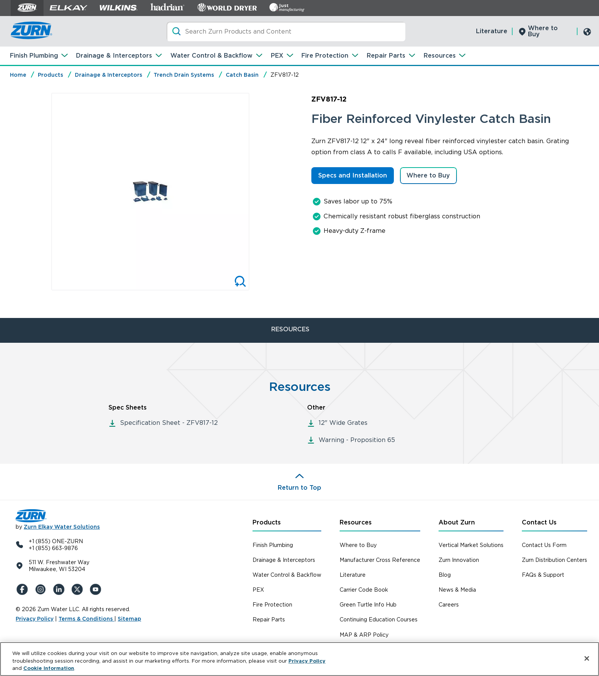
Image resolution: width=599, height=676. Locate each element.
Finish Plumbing (34, 55)
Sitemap (129, 619)
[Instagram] (41, 589)
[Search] (286, 31)
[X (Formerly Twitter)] (78, 589)
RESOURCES (290, 329)
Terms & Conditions (86, 619)
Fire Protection (324, 55)
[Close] (586, 658)
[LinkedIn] (60, 589)
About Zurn (457, 522)
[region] (299, 659)
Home (18, 75)
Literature (491, 31)
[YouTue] (96, 589)
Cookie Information (48, 668)
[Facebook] (23, 589)
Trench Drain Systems (184, 75)
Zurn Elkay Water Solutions (62, 527)
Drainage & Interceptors (114, 55)
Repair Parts (386, 55)
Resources (440, 55)
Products (50, 75)
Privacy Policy (34, 619)
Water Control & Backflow (211, 55)
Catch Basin (242, 75)
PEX (277, 55)
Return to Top (299, 487)
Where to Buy (543, 31)
